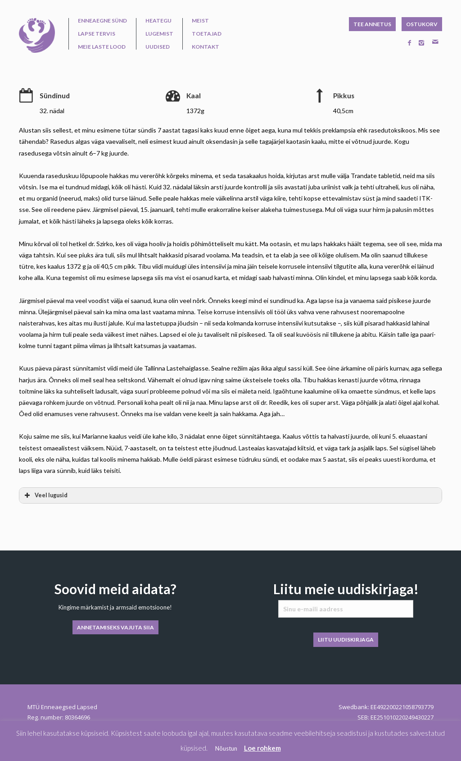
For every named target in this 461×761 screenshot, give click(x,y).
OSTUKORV (422, 24)
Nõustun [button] (226, 748)
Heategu (158, 20)
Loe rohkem (262, 748)
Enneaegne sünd (102, 20)
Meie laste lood (102, 47)
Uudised (157, 47)
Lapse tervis (96, 34)
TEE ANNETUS (372, 24)
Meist (200, 20)
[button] (230, 495)
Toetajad (206, 34)
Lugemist (159, 34)
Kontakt (205, 47)
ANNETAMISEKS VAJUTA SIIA (115, 627)
